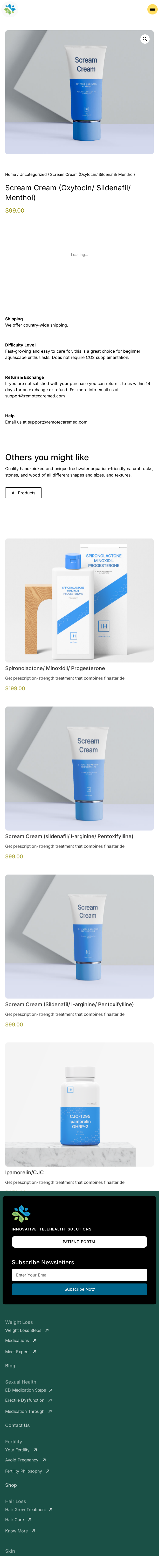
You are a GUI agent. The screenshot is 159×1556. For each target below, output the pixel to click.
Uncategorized (33, 174)
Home (10, 174)
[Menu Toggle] (152, 9)
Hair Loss (15, 1503)
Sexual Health (20, 1384)
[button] (145, 39)
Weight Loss (19, 1324)
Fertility (13, 1444)
